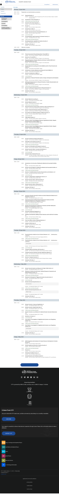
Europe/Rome (46, 4)
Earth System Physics (7, 455)
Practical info (3, 13)
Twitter (25, 377)
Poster (3, 23)
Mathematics (5, 451)
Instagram (31, 377)
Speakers (2, 11)
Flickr (37, 377)
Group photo (4, 21)
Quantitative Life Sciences (8, 460)
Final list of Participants (4, 19)
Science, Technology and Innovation (10, 464)
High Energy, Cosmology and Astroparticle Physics (12, 442)
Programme (4, 25)
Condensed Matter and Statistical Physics (11, 447)
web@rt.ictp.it (3, 474)
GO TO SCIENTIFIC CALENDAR (30, 364)
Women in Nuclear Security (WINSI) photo (6, 28)
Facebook (22, 377)
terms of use (29, 489)
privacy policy (29, 482)
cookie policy (29, 485)
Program (2, 9)
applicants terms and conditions (29, 478)
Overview (2, 7)
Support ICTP (8, 433)
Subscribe (8, 419)
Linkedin (34, 377)
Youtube (28, 377)
